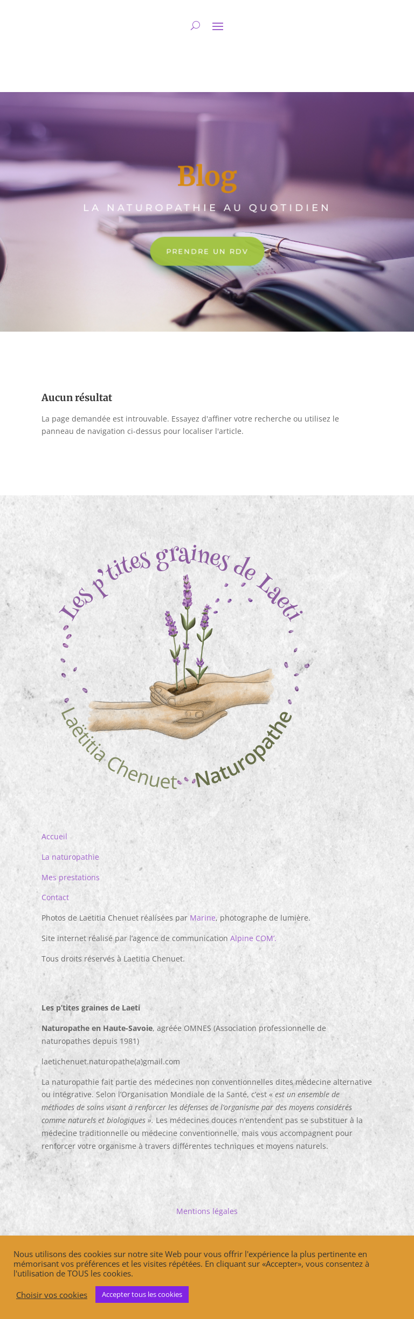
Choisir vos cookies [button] (51, 1295)
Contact (55, 897)
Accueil (54, 836)
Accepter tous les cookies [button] (142, 1294)
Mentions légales (207, 1211)
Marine (203, 918)
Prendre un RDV (207, 251)
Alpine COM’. (253, 938)
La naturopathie (70, 857)
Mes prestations (71, 877)
